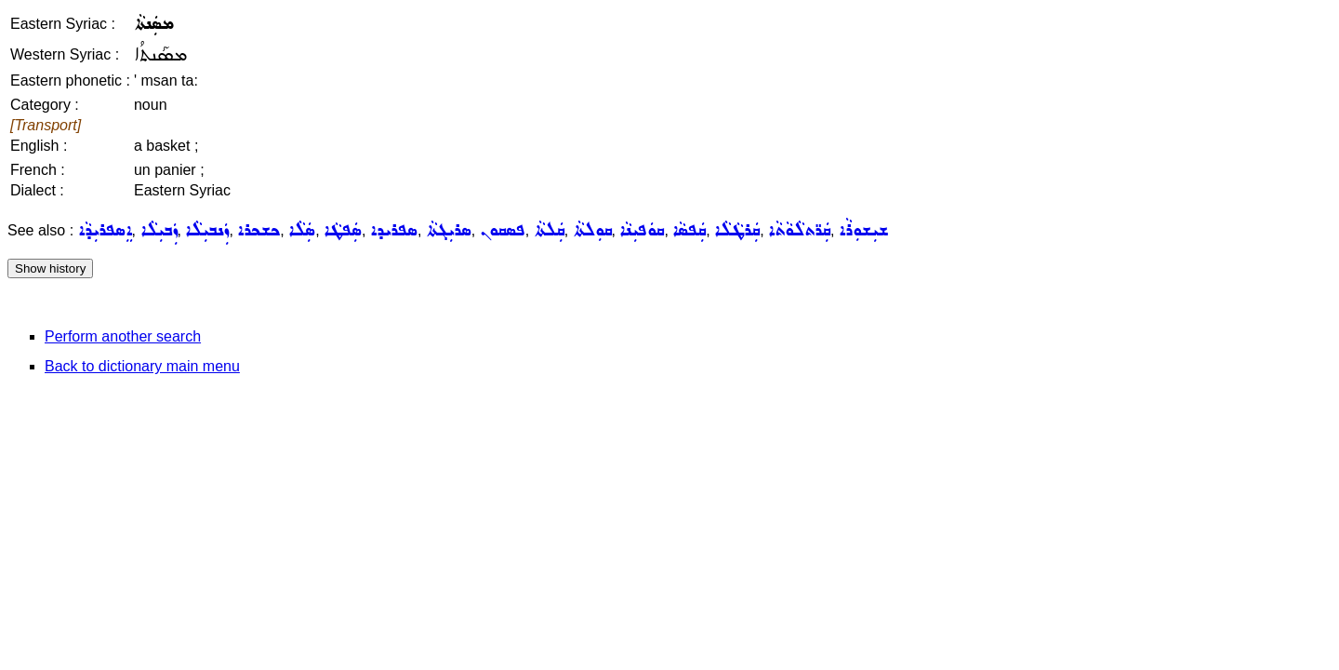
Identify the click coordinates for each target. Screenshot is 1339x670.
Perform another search (123, 336)
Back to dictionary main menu (142, 366)
